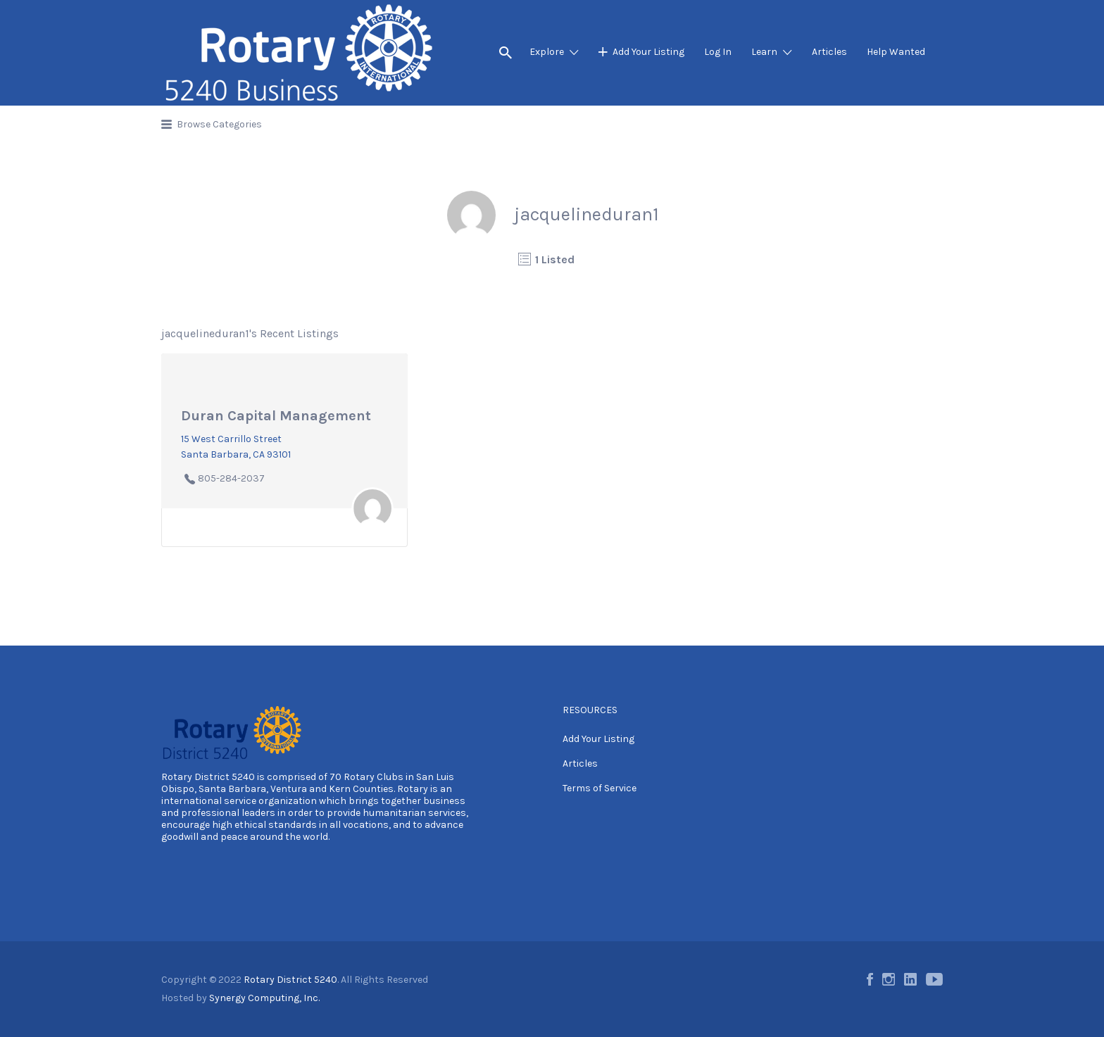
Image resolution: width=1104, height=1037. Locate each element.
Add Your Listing (648, 52)
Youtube (934, 979)
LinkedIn (910, 979)
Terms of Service (599, 788)
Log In (718, 52)
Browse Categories (219, 124)
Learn (764, 52)
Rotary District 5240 (208, 777)
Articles (829, 52)
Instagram (888, 979)
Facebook (870, 979)
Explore (546, 52)
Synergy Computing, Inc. (264, 998)
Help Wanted (896, 52)
